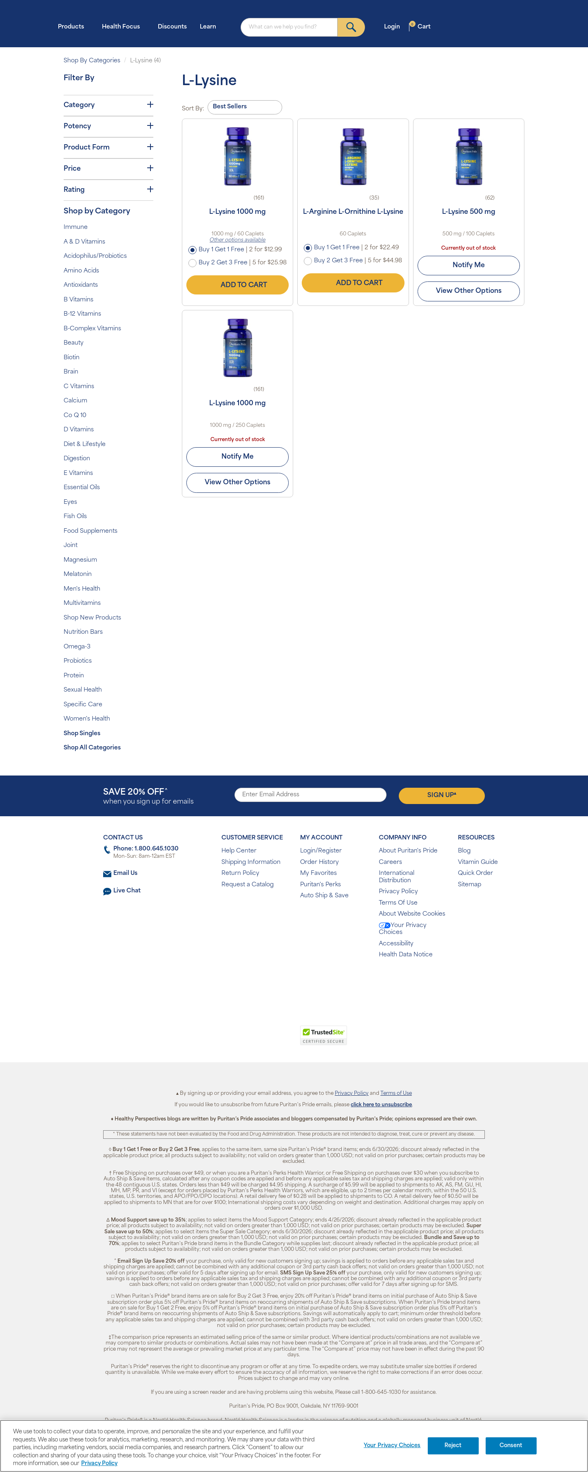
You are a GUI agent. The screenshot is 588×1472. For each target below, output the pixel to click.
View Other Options (469, 291)
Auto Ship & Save (324, 896)
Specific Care (83, 705)
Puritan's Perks (320, 885)
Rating (108, 189)
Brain (71, 372)
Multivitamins (82, 603)
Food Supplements (90, 531)
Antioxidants (81, 285)
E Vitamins (78, 473)
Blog (464, 851)
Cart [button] (420, 26)
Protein (74, 676)
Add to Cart (237, 285)
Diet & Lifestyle (85, 445)
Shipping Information (251, 862)
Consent (511, 1445)
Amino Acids (81, 271)
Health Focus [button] (123, 26)
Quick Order (475, 873)
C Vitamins (79, 387)
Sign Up (441, 795)
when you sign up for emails (148, 797)
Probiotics (78, 661)
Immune (76, 227)
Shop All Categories (92, 748)
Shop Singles (82, 734)
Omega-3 (77, 647)
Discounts (172, 27)
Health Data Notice (406, 955)
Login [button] (394, 26)
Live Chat (127, 891)
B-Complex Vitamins (92, 329)
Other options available (237, 240)
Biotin (72, 358)
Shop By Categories (92, 61)
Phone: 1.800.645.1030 (146, 849)
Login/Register (321, 851)
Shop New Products (92, 618)
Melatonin (78, 574)
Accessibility (396, 944)
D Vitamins (79, 430)
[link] (260, 1040)
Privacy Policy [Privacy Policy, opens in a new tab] (99, 1463)
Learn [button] (210, 26)
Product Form (108, 147)
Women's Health (87, 719)
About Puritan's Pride (408, 851)
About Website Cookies (412, 914)
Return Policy (240, 873)
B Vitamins (78, 300)
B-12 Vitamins (82, 314)
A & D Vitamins (84, 242)
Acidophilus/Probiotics (95, 256)
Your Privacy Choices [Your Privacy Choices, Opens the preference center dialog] (392, 1445)
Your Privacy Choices (403, 929)
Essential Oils (82, 488)
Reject (453, 1445)
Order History (319, 862)
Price (108, 168)
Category (108, 105)
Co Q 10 (75, 416)
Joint (70, 546)
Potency (108, 126)
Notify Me (469, 265)
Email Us (125, 873)
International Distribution (396, 877)
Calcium (75, 401)
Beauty (74, 343)
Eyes (70, 502)
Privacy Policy (398, 892)
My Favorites (318, 873)
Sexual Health (83, 690)
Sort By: (193, 109)
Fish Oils (75, 517)
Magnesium (80, 560)
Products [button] (73, 26)
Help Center (238, 851)
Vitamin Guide (478, 862)
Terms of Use (396, 1093)
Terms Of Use (398, 903)
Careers (390, 862)
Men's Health (82, 589)
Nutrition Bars (83, 632)
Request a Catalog (247, 885)
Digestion (77, 459)
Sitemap (469, 885)
